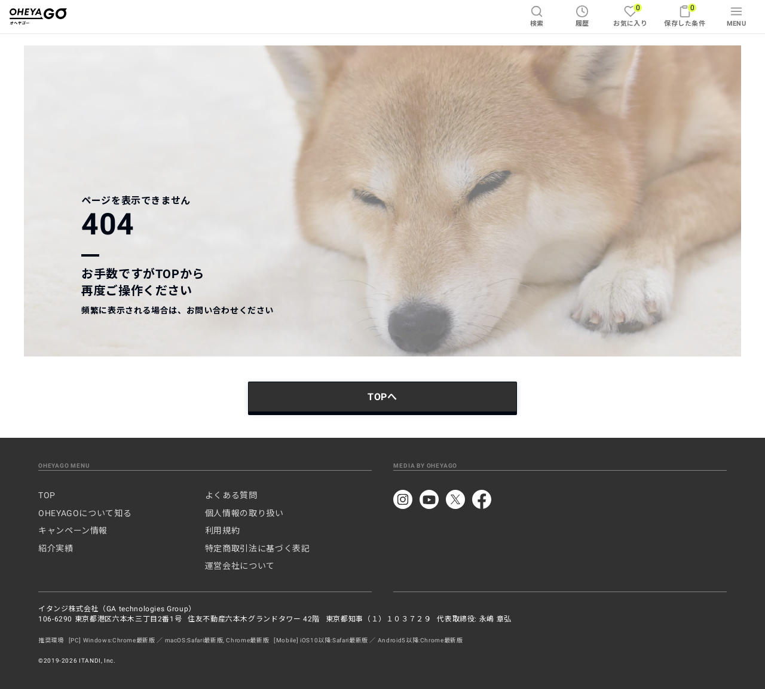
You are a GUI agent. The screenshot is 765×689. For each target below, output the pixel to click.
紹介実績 (56, 548)
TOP (47, 495)
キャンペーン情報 (73, 530)
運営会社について (240, 566)
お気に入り (630, 15)
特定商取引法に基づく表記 (257, 548)
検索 (537, 16)
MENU (736, 16)
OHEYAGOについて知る (84, 513)
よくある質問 (231, 495)
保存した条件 (684, 15)
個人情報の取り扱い (244, 513)
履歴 (582, 16)
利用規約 (222, 530)
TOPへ (382, 397)
